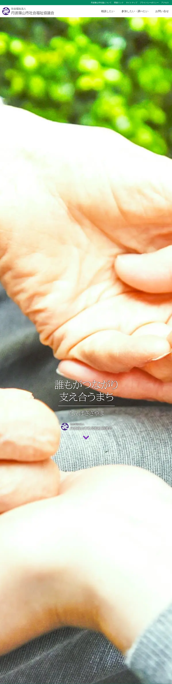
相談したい (107, 11)
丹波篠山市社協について (101, 2)
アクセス (165, 2)
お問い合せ (162, 11)
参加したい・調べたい (134, 11)
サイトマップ (131, 2)
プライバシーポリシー (149, 2)
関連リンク (118, 2)
